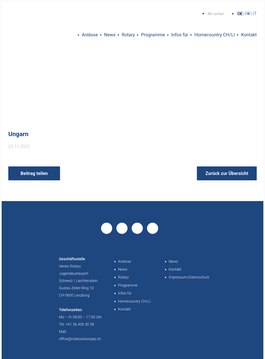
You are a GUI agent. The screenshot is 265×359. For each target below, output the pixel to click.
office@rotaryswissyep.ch (80, 339)
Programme (153, 34)
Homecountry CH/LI (214, 34)
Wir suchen (216, 14)
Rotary (128, 34)
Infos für (179, 34)
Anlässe (90, 34)
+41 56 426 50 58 (80, 324)
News (110, 34)
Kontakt (249, 34)
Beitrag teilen (34, 173)
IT (255, 13)
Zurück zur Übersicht (226, 173)
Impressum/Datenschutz (189, 277)
